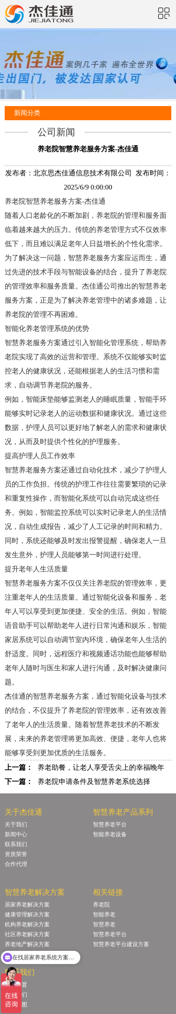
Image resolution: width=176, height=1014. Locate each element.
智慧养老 (104, 924)
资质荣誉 (16, 854)
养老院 (101, 904)
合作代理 (16, 864)
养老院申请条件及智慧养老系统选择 (94, 781)
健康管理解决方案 (27, 914)
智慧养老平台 (110, 824)
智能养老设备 (110, 834)
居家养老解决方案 (27, 904)
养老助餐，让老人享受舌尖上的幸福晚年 (101, 767)
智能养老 (104, 914)
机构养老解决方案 (27, 924)
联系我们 (16, 844)
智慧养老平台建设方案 (121, 944)
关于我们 (16, 824)
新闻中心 (16, 834)
